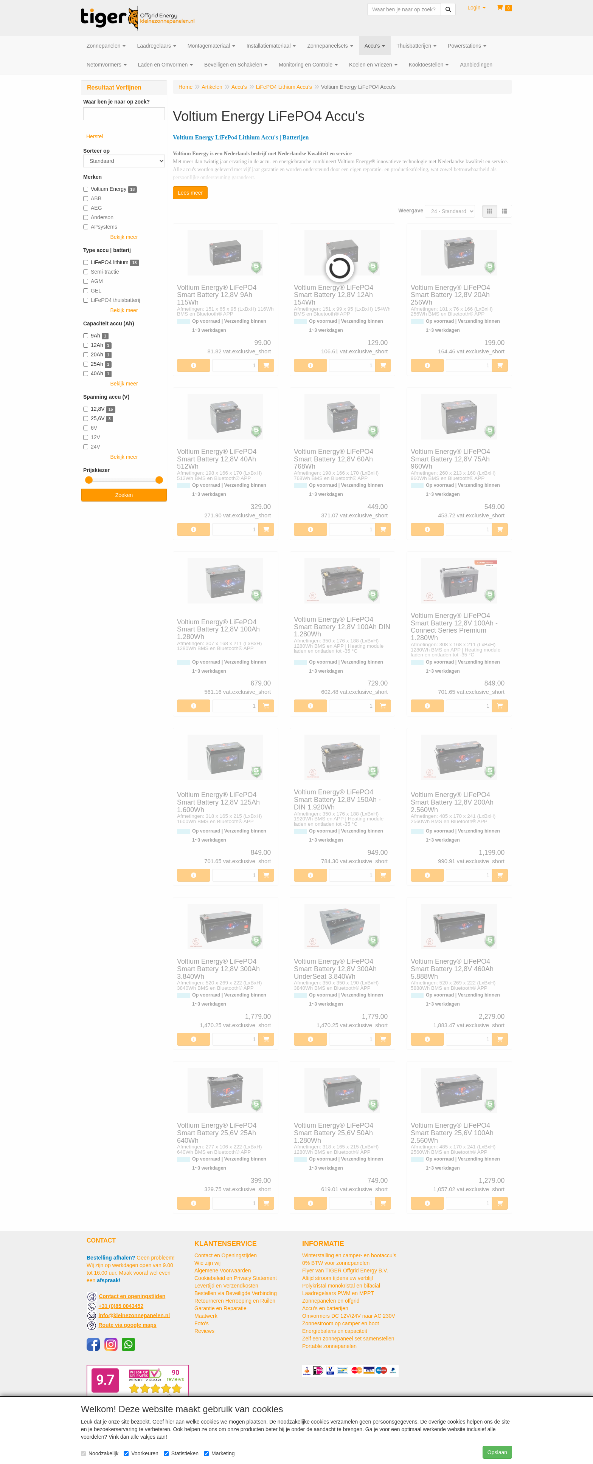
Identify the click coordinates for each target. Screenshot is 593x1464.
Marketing (219, 1453)
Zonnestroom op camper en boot (340, 1323)
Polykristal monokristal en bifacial (341, 1286)
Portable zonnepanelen (329, 1346)
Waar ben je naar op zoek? (116, 102)
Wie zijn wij (207, 1263)
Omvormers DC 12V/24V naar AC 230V (348, 1316)
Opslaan (497, 1452)
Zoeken (124, 495)
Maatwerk (205, 1316)
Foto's (201, 1323)
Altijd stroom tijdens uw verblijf (337, 1278)
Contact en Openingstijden (225, 1255)
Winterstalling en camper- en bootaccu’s (349, 1255)
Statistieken (181, 1453)
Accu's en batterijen (325, 1308)
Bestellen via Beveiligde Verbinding (235, 1293)
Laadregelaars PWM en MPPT (338, 1293)
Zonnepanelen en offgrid (331, 1301)
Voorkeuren (141, 1453)
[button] (476, 7)
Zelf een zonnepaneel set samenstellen (348, 1339)
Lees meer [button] (190, 193)
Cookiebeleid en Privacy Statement (235, 1278)
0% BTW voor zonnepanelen (335, 1263)
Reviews (204, 1331)
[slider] (89, 480)
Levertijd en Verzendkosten (226, 1286)
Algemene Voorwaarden (222, 1270)
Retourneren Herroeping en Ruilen (234, 1301)
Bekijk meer (124, 237)
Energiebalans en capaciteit (334, 1331)
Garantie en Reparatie (220, 1308)
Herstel (94, 136)
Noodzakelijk (99, 1453)
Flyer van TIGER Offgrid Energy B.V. (345, 1270)
